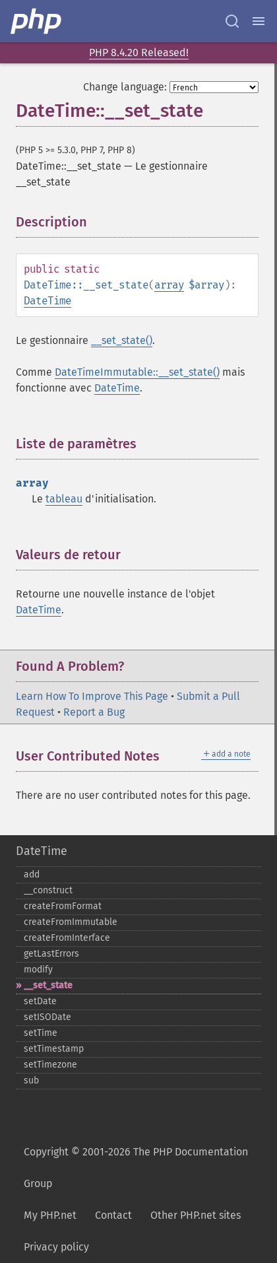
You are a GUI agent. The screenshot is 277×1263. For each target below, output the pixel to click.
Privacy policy (56, 1247)
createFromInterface (67, 937)
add (32, 874)
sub (31, 1080)
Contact (113, 1215)
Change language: (125, 87)
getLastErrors (51, 953)
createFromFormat (63, 906)
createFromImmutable (70, 922)
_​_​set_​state (48, 985)
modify (38, 969)
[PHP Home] (37, 21)
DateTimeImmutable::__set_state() (137, 372)
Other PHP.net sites (195, 1215)
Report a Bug (94, 712)
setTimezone (50, 1064)
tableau (64, 499)
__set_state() (121, 340)
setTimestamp (54, 1048)
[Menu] (258, 21)
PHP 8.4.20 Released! (139, 52)
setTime (40, 1033)
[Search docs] (232, 21)
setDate (40, 1001)
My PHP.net (50, 1215)
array (169, 285)
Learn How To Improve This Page (92, 696)
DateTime (47, 300)
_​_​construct (48, 890)
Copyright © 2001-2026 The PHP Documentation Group (136, 1167)
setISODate (47, 1017)
